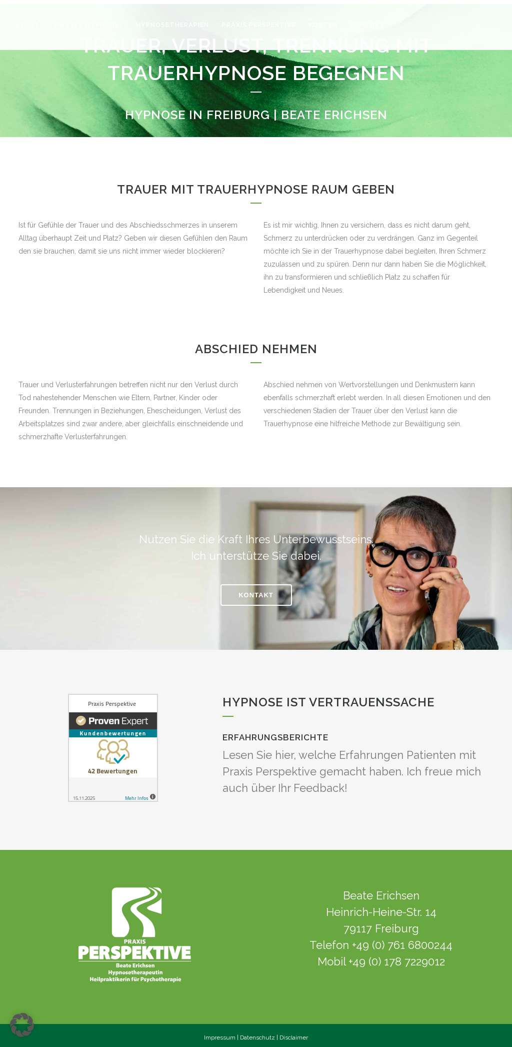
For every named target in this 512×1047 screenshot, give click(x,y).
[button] (22, 1025)
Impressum (220, 1033)
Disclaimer (294, 1033)
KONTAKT (256, 591)
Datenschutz (257, 1033)
